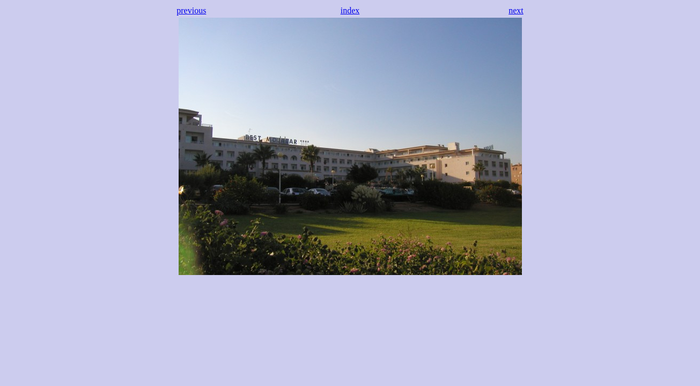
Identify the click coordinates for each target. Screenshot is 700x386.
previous (191, 10)
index (350, 10)
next (516, 10)
